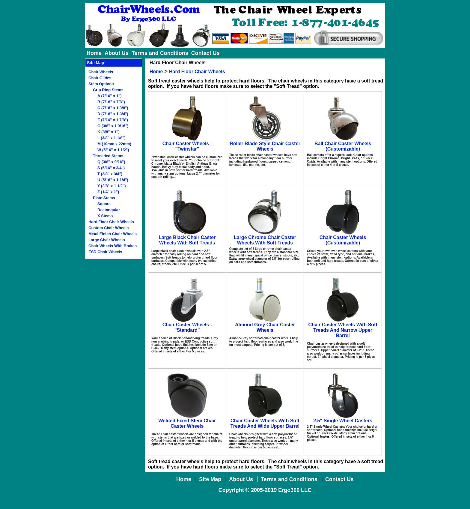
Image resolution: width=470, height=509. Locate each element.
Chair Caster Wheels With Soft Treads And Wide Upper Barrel (265, 423)
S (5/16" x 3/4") (111, 168)
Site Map (210, 479)
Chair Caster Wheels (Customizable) (343, 240)
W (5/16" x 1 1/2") (113, 150)
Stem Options (101, 84)
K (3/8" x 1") (108, 132)
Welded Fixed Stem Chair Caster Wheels (187, 423)
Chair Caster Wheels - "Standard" (187, 327)
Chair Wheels (100, 72)
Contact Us (205, 53)
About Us (117, 53)
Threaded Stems (108, 156)
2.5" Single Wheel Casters (342, 420)
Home (94, 53)
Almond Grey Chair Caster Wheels (265, 327)
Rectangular (108, 210)
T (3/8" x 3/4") (109, 174)
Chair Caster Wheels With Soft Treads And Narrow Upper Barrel (342, 330)
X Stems (105, 216)
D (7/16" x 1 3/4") (112, 114)
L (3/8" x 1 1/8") (111, 138)
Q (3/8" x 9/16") (111, 162)
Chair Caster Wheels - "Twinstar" (187, 146)
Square (104, 204)
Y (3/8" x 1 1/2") (111, 186)
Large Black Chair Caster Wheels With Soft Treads (187, 240)
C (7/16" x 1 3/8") (112, 108)
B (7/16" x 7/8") (111, 102)
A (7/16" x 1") (109, 96)
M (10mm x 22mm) (114, 144)
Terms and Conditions (160, 53)
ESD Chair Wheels (105, 252)
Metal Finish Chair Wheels (112, 234)
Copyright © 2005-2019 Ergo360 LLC (265, 490)
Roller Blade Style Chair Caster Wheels (265, 146)
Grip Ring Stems (108, 90)
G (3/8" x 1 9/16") (112, 126)
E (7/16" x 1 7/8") (112, 120)
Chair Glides (100, 78)
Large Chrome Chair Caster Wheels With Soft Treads (265, 240)
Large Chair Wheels (106, 240)
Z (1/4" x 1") (108, 192)
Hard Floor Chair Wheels (111, 222)
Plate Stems (104, 198)
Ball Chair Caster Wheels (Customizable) (342, 146)
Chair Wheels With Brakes (112, 246)
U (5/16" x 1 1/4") (112, 180)
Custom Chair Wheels (108, 228)
